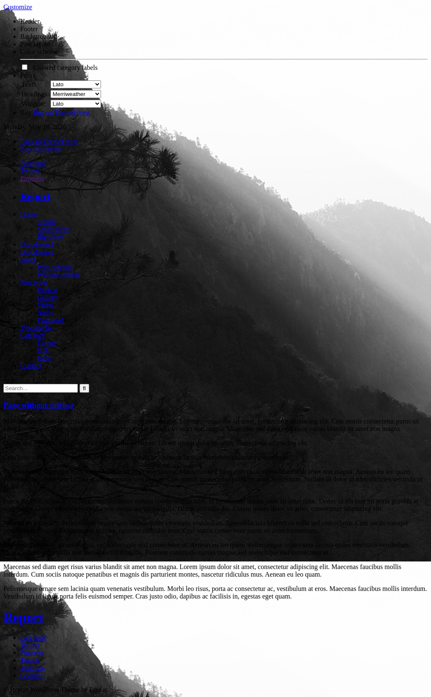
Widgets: (33, 103)
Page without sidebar (38, 405)
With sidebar (54, 267)
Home (28, 214)
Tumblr (30, 660)
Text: (28, 84)
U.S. (43, 350)
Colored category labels (60, 67)
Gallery (47, 297)
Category (32, 335)
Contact (30, 365)
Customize (17, 7)
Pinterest (32, 178)
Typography (36, 327)
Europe (46, 342)
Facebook (33, 163)
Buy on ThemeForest (61, 112)
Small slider (53, 229)
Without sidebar (58, 274)
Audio (45, 312)
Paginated (50, 320)
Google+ (32, 675)
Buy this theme (40, 148)
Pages (28, 259)
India (44, 358)
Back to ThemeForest (49, 141)
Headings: (35, 94)
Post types (34, 282)
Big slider (50, 236)
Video (45, 305)
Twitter (30, 170)
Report (35, 196)
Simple (46, 221)
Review (47, 289)
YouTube (32, 667)
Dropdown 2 (37, 251)
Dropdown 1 (37, 244)
